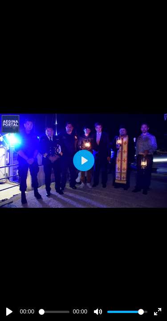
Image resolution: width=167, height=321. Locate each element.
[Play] (9, 312)
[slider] (54, 312)
